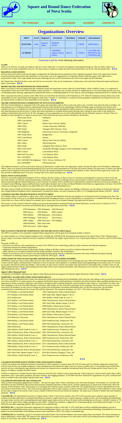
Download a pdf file (48, 60)
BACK (114, 69)
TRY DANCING (30, 23)
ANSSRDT (56, 50)
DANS (54, 45)
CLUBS (50, 23)
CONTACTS (108, 23)
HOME (10, 23)
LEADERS (88, 23)
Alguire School (58, 53)
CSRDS (81, 44)
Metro (43, 45)
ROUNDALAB (94, 53)
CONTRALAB (94, 55)
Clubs (36, 44)
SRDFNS (55, 43)
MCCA (69, 53)
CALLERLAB (94, 50)
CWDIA (81, 53)
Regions (44, 43)
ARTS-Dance (93, 44)
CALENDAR (68, 23)
